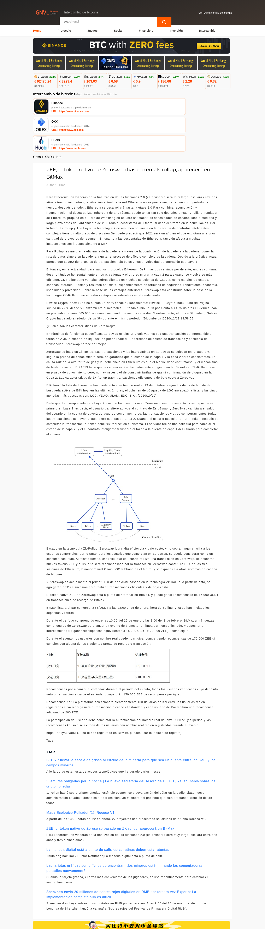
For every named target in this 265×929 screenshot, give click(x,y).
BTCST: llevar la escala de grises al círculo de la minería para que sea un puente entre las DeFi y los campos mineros (131, 728)
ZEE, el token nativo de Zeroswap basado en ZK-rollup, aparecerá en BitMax (110, 794)
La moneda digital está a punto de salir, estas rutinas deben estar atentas (107, 815)
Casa (37, 122)
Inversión (176, 30)
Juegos (92, 30)
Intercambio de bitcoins (107, 924)
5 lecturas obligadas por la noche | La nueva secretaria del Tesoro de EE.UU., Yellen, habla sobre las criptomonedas (130, 749)
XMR (48, 122)
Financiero (146, 30)
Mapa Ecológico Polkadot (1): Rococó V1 (80, 778)
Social (118, 30)
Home (37, 30)
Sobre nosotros (121, 904)
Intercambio (207, 30)
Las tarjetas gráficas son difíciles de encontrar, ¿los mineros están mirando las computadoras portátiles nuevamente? (124, 833)
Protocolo (64, 30)
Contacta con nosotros (88, 904)
